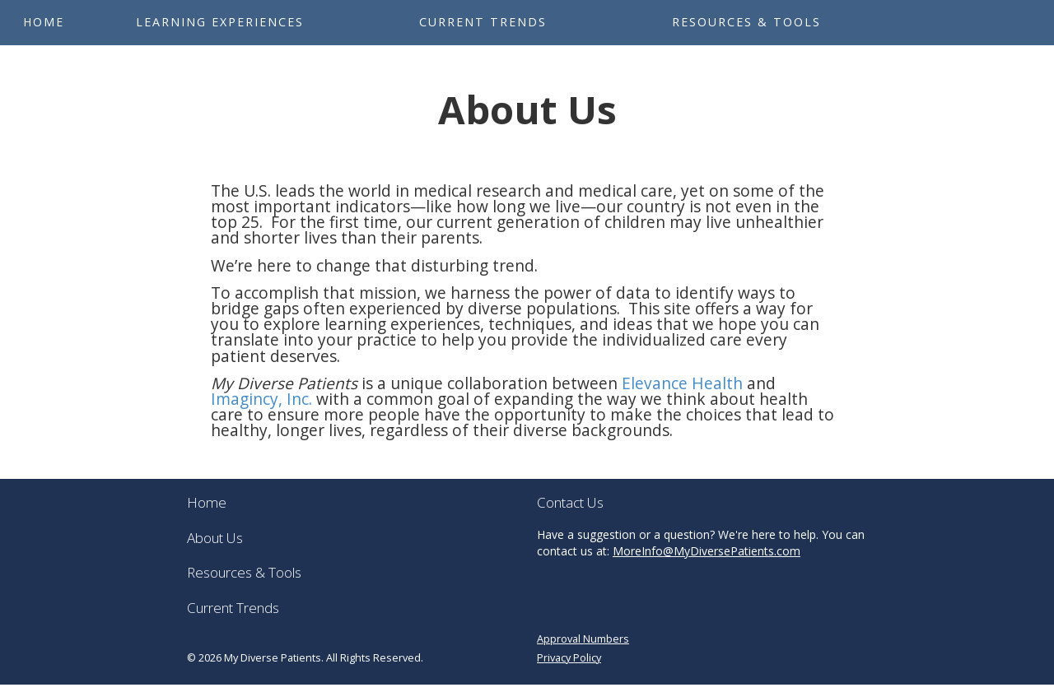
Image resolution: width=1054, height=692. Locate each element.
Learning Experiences (220, 22)
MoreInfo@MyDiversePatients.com (706, 551)
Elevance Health (682, 383)
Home (43, 22)
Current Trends (483, 22)
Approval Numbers (583, 638)
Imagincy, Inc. (261, 399)
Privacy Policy (569, 657)
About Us (215, 537)
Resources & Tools (746, 22)
